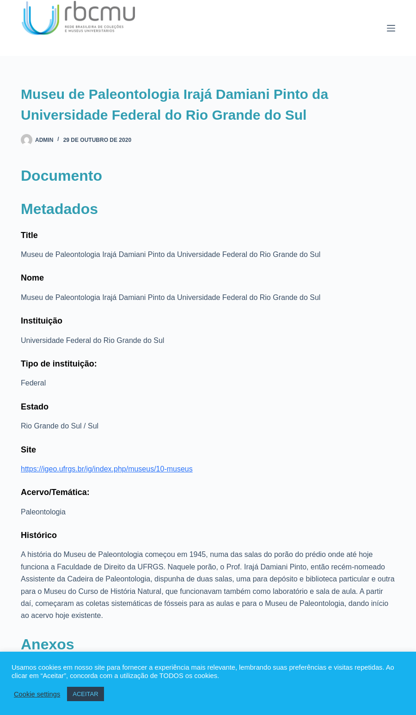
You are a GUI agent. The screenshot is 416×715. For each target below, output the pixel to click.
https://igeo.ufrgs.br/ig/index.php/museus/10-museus (107, 469)
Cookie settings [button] (37, 694)
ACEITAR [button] (85, 694)
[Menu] (391, 28)
